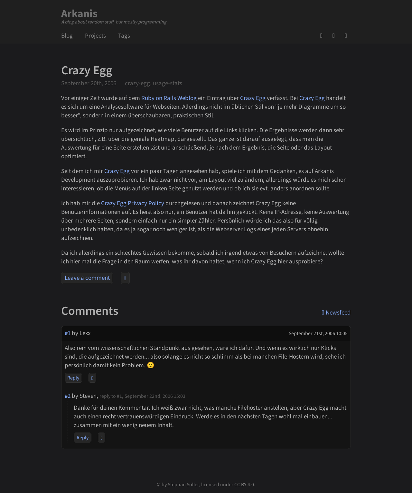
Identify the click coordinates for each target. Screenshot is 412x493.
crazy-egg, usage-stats (153, 83)
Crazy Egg (253, 98)
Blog (67, 36)
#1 (67, 333)
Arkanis (79, 13)
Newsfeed (348, 36)
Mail (336, 36)
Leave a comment (87, 278)
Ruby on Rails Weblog (169, 98)
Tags (124, 36)
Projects (95, 36)
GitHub (323, 36)
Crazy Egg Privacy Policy (132, 203)
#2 (67, 396)
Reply (73, 377)
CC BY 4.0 (244, 484)
